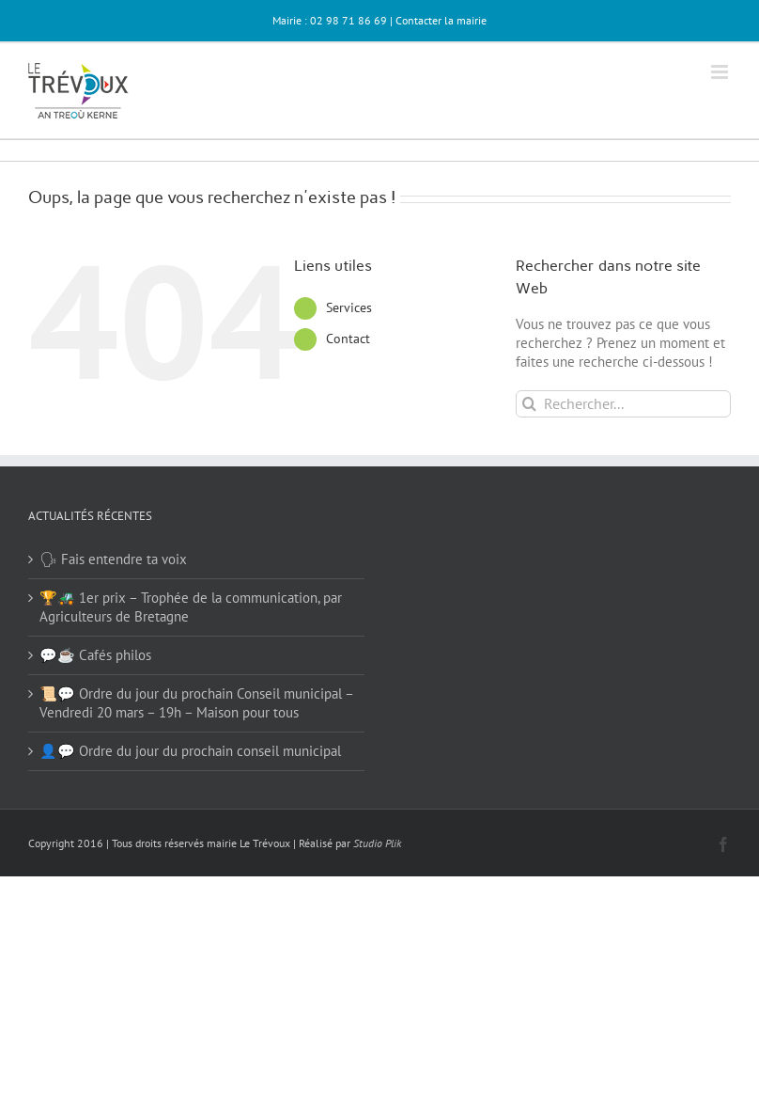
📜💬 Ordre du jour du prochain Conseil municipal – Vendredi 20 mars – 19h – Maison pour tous (196, 703)
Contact (348, 338)
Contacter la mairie (441, 20)
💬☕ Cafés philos (95, 655)
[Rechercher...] (623, 404)
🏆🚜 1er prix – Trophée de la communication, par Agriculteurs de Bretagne (190, 607)
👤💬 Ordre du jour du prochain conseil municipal (190, 751)
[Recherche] (529, 404)
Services (349, 307)
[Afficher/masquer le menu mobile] (721, 72)
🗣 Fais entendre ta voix (113, 559)
